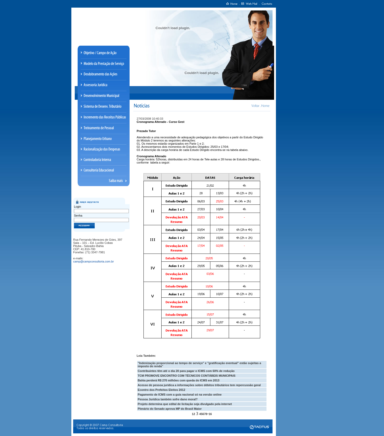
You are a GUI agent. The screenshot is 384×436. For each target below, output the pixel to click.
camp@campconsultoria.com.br (93, 261)
